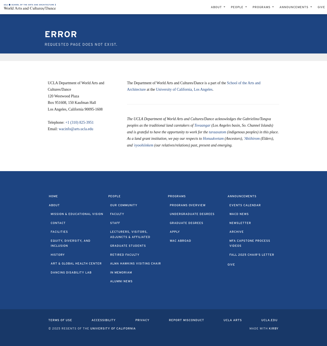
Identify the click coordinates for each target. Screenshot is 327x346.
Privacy (142, 320)
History (58, 254)
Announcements (242, 196)
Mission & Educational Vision (77, 214)
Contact (58, 223)
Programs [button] (262, 7)
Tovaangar (202, 125)
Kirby (274, 328)
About (54, 205)
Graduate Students (128, 245)
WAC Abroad (180, 240)
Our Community (123, 205)
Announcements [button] (294, 7)
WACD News (239, 214)
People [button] (237, 7)
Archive (236, 231)
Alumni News (121, 281)
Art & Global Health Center (76, 263)
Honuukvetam (213, 138)
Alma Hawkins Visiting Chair (135, 263)
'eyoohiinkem (143, 145)
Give (321, 7)
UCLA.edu (269, 320)
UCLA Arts (233, 320)
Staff (115, 223)
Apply (175, 231)
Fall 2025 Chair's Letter (251, 254)
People (114, 196)
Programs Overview (188, 205)
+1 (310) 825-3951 (79, 122)
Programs (177, 196)
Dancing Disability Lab (71, 272)
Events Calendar (245, 205)
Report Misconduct (186, 320)
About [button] (217, 7)
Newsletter (240, 223)
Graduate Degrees (186, 223)
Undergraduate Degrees (192, 214)
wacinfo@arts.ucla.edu (76, 129)
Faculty (117, 214)
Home (53, 196)
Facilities (59, 231)
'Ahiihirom (252, 138)
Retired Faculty (125, 254)
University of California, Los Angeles (184, 89)
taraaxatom (217, 132)
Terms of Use (60, 320)
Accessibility (104, 320)
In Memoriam (121, 272)
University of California (113, 328)
